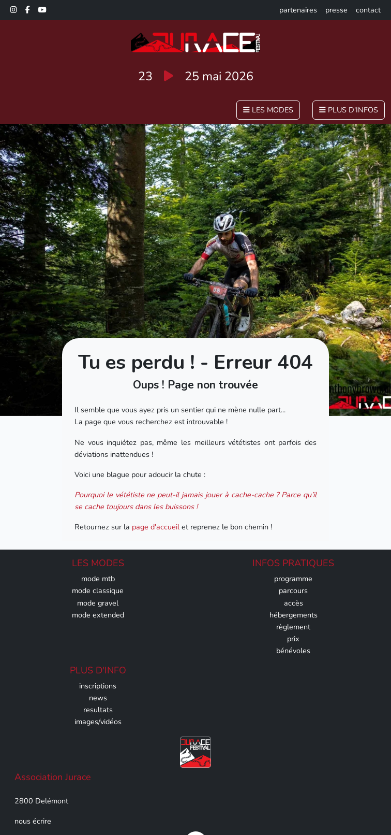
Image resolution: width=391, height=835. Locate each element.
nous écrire (32, 821)
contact (368, 10)
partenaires (298, 10)
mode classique (98, 590)
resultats (98, 709)
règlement (293, 627)
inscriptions (97, 686)
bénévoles (293, 650)
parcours (293, 590)
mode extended (98, 615)
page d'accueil (155, 527)
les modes (268, 110)
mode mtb (98, 578)
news (98, 698)
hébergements (293, 615)
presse (336, 10)
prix (293, 639)
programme (293, 578)
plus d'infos (348, 110)
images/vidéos (98, 721)
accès (293, 603)
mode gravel (97, 603)
